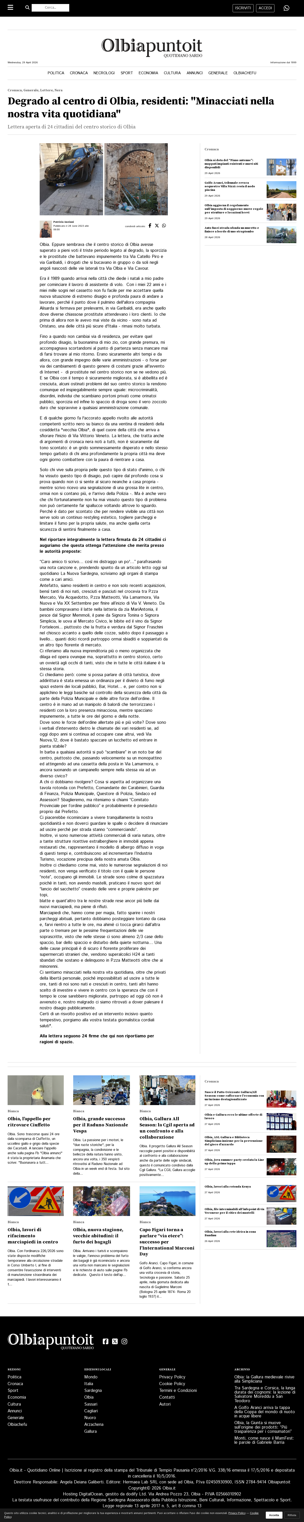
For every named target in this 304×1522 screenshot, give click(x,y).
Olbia (89, 1397)
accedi (265, 8)
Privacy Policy (172, 1377)
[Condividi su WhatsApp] (286, 8)
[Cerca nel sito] (50, 8)
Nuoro (90, 1418)
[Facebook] (105, 1341)
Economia (148, 73)
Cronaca (79, 73)
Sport (127, 73)
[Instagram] (124, 1341)
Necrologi (104, 73)
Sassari (90, 1404)
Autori (165, 1404)
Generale (218, 73)
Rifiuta (292, 1515)
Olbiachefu (244, 73)
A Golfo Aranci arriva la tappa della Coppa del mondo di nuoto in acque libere (264, 1412)
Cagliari (91, 1411)
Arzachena (93, 1425)
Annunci (195, 73)
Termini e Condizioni (178, 1391)
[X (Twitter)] (114, 1341)
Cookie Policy (172, 1384)
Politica (56, 73)
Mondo (91, 1377)
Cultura (172, 73)
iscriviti (243, 8)
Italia (88, 1384)
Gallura (90, 1432)
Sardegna (93, 1391)
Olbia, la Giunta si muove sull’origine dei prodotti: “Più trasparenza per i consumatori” (263, 1427)
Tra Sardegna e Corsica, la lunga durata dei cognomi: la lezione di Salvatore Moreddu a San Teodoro (264, 1394)
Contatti (167, 1397)
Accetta (274, 1515)
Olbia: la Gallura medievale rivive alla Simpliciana (264, 1379)
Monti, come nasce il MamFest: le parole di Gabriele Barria (264, 1440)
